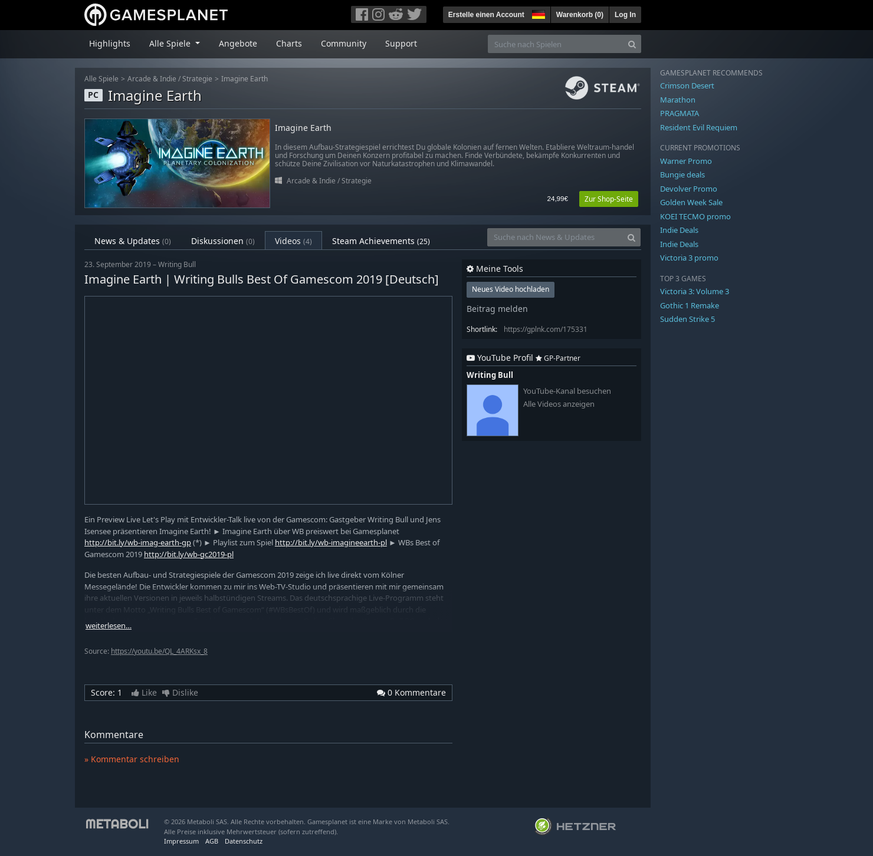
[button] (537, 13)
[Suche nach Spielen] (555, 44)
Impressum (181, 841)
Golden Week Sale (691, 202)
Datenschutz (243, 841)
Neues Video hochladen (510, 289)
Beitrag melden (497, 308)
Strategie (197, 78)
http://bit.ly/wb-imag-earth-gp (137, 542)
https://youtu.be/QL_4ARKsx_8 (159, 651)
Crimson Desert (687, 85)
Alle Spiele (101, 78)
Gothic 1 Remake (689, 305)
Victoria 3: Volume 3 (694, 291)
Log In (625, 15)
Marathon (677, 99)
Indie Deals (679, 230)
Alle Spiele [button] (171, 43)
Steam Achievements (381, 240)
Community (343, 43)
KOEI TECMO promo (695, 216)
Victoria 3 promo (689, 257)
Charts (289, 43)
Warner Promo (686, 161)
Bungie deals (682, 174)
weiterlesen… (109, 626)
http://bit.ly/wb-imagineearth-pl (331, 542)
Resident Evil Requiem (698, 127)
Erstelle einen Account (486, 15)
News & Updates (132, 240)
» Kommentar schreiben (131, 759)
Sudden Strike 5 (687, 319)
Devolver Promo (688, 188)
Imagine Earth (244, 78)
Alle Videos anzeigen (559, 404)
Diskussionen (223, 240)
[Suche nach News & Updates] (555, 237)
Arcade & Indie (151, 78)
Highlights (109, 43)
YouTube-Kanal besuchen (567, 391)
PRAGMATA (679, 113)
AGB (211, 841)
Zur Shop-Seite (609, 199)
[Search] (632, 44)
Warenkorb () (579, 15)
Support (401, 43)
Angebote (238, 43)
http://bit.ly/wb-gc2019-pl (189, 554)
